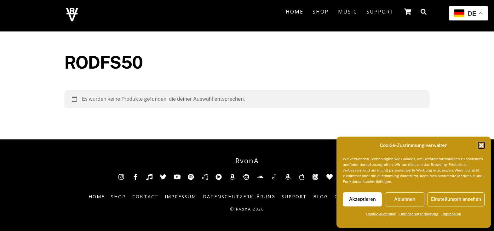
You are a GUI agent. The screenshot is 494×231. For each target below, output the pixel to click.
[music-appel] (302, 176)
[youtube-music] (218, 176)
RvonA (243, 209)
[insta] (121, 176)
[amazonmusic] (288, 176)
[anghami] (329, 176)
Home (294, 11)
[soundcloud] (260, 176)
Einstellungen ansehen (456, 199)
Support (380, 11)
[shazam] (274, 176)
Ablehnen (404, 199)
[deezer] (204, 176)
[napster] (246, 176)
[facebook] (135, 176)
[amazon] (232, 176)
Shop (321, 11)
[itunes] (315, 176)
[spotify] (191, 176)
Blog (320, 197)
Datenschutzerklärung (419, 214)
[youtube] (177, 176)
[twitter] (163, 176)
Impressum (451, 214)
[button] (481, 145)
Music (347, 11)
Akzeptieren (362, 199)
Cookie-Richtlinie (381, 214)
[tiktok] (149, 176)
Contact (145, 197)
